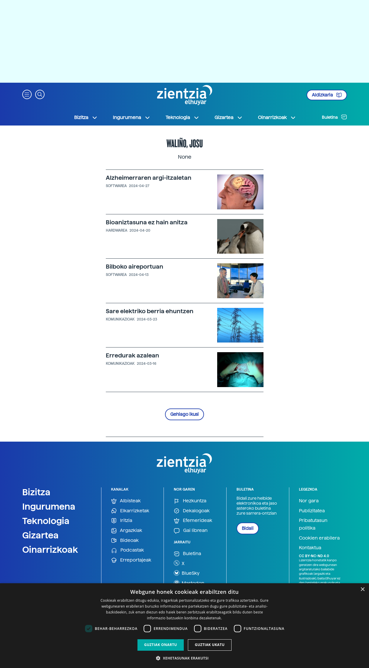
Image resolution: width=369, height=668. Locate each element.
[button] (27, 94)
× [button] (362, 589)
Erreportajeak (131, 560)
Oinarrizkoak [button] (277, 118)
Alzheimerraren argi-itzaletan (148, 177)
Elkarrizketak (130, 511)
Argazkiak (126, 531)
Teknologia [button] (182, 118)
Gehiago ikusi (184, 414)
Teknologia (45, 521)
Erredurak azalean (132, 355)
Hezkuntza (190, 501)
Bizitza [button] (86, 118)
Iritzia (121, 521)
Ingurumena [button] (131, 118)
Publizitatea (312, 510)
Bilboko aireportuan (134, 266)
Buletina (334, 117)
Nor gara (309, 500)
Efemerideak (193, 521)
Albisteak (126, 501)
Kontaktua (310, 547)
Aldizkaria (327, 95)
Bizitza (36, 492)
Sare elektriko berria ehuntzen (149, 311)
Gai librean (191, 531)
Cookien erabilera (319, 538)
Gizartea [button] (229, 118)
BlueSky (187, 573)
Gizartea (40, 535)
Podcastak (127, 550)
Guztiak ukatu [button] (210, 644)
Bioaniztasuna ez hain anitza (147, 222)
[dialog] (184, 625)
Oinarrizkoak (50, 549)
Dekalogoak (192, 511)
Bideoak (125, 541)
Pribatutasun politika (313, 524)
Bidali (248, 528)
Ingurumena (48, 506)
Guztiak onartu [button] (160, 644)
